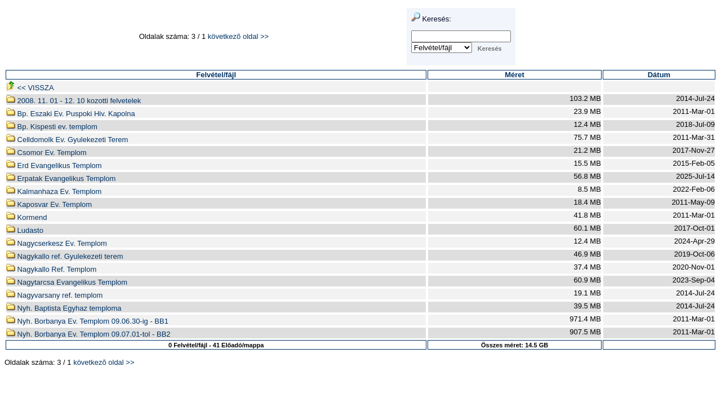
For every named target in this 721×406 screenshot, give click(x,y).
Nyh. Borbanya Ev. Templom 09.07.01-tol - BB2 (88, 334)
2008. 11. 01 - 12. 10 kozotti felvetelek (73, 100)
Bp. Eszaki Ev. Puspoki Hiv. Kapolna (70, 113)
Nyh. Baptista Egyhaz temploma (64, 308)
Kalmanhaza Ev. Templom (53, 191)
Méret (514, 74)
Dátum (659, 74)
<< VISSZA (30, 87)
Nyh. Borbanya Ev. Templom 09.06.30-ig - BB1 (87, 321)
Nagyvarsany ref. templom (54, 295)
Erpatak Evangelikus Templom (60, 178)
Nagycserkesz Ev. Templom (56, 243)
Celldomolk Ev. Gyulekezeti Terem (67, 139)
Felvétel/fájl (216, 74)
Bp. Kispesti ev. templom (51, 126)
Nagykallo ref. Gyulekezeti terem (64, 256)
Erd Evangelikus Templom (54, 165)
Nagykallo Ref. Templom (51, 269)
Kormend (26, 217)
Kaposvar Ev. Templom (49, 204)
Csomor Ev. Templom (46, 152)
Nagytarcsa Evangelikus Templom (66, 282)
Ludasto (24, 230)
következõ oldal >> (238, 36)
